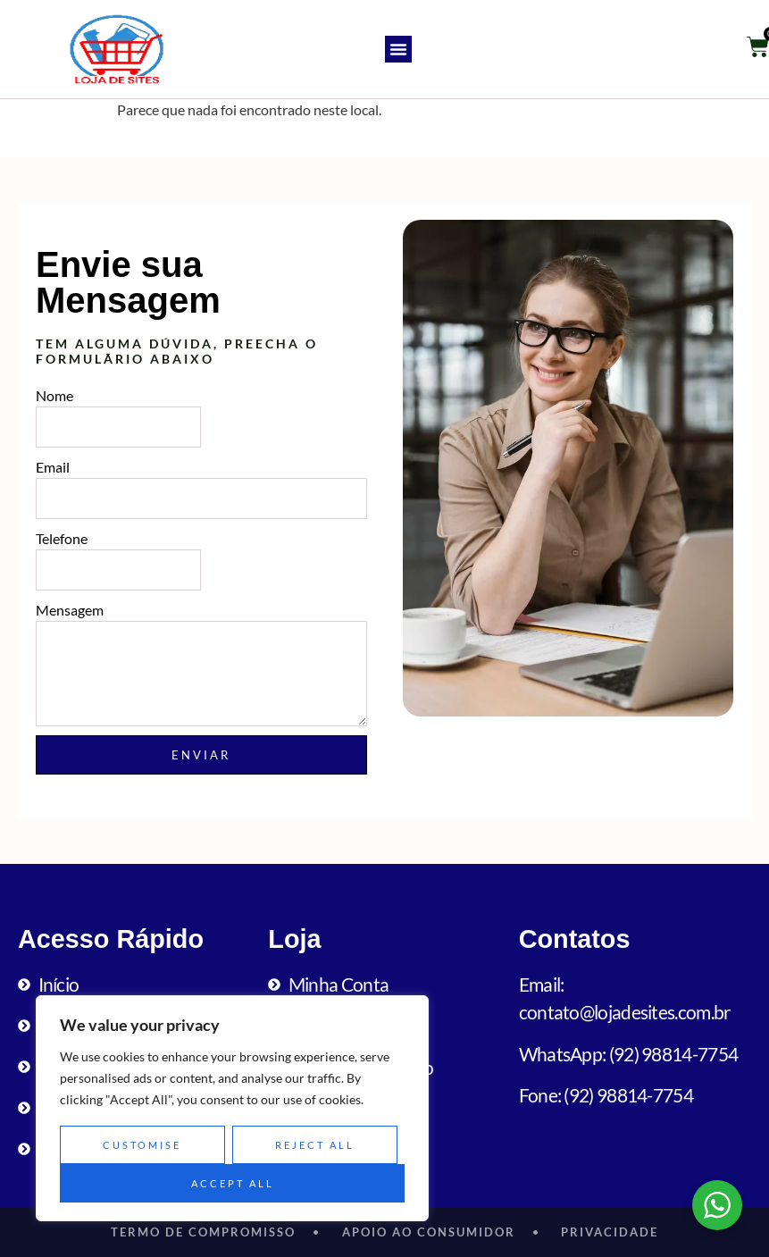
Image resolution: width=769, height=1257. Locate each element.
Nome (54, 395)
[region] (232, 1108)
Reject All (315, 1145)
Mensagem (70, 609)
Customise (142, 1145)
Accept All (232, 1183)
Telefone (62, 538)
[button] (398, 49)
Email (53, 466)
